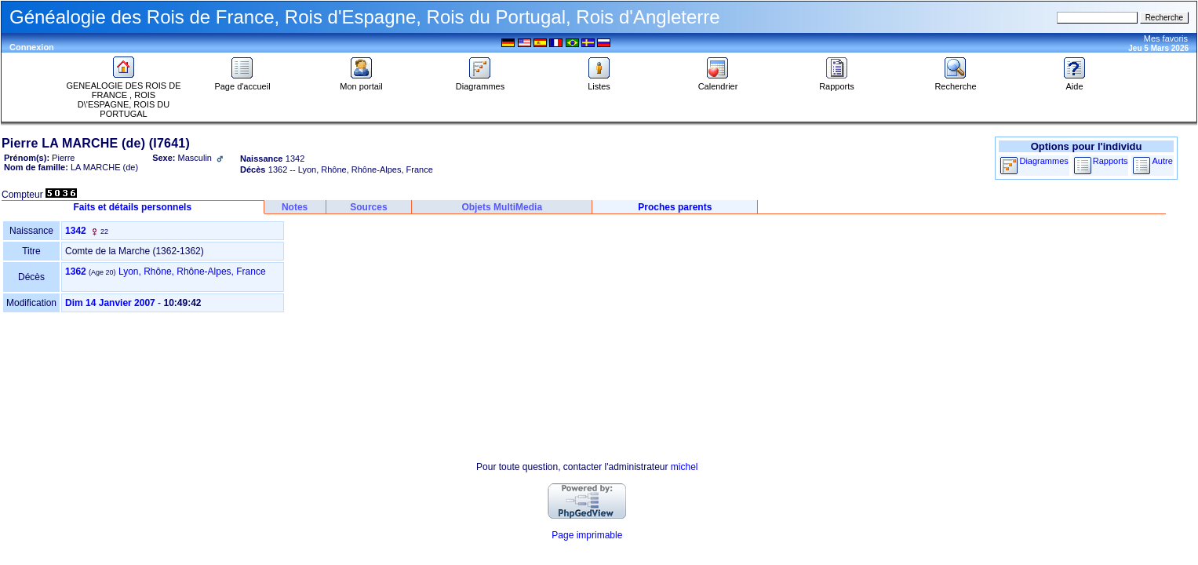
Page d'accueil (242, 82)
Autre (1162, 161)
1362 (75, 271)
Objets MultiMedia (501, 207)
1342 (75, 230)
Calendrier (718, 82)
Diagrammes (480, 82)
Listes (599, 82)
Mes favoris (1166, 38)
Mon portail (361, 82)
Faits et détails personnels (132, 207)
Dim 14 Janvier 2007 (110, 302)
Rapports (836, 82)
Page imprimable (587, 535)
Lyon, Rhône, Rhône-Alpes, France (192, 271)
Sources (368, 207)
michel (684, 466)
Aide (1074, 82)
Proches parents (675, 207)
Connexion (31, 47)
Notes (295, 207)
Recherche (955, 82)
